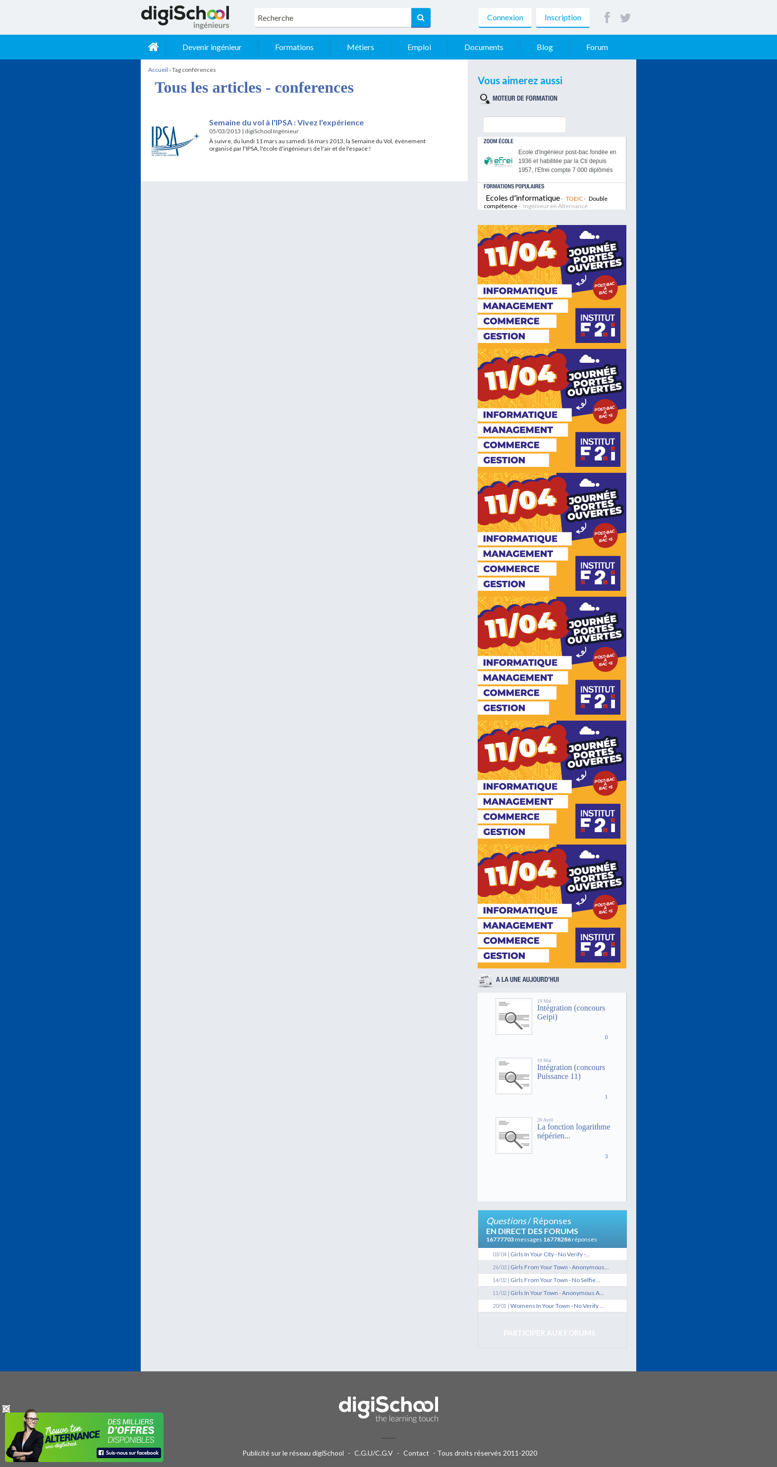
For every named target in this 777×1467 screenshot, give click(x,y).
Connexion (505, 17)
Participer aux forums (549, 1332)
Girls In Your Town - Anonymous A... (557, 1293)
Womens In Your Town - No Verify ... (557, 1305)
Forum (597, 47)
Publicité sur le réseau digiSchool (293, 1453)
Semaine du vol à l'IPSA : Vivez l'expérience (286, 122)
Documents (483, 47)
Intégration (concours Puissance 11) (571, 1071)
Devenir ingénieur (212, 47)
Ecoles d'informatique (523, 197)
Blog (545, 47)
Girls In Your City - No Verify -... (550, 1254)
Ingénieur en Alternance (555, 206)
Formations (294, 47)
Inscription (563, 17)
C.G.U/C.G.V (373, 1453)
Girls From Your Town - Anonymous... (559, 1267)
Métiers (360, 47)
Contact (416, 1453)
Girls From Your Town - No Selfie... (555, 1280)
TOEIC (574, 198)
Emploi (419, 47)
